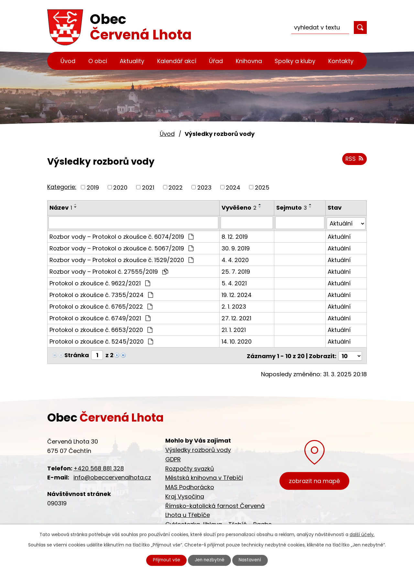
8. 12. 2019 (235, 236)
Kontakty (341, 61)
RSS (354, 159)
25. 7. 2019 (236, 271)
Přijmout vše (166, 560)
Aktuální (339, 236)
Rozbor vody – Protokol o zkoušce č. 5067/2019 (121, 247)
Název (60, 208)
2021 (148, 187)
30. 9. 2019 (236, 247)
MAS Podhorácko (189, 485)
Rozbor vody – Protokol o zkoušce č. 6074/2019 (121, 236)
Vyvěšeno (239, 208)
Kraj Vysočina (184, 494)
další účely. (362, 534)
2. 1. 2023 (234, 306)
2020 (120, 187)
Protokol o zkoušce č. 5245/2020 (101, 340)
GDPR (173, 457)
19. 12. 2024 (237, 294)
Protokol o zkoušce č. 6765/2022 (100, 306)
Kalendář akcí (176, 61)
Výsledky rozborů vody (198, 448)
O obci (97, 61)
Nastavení (251, 560)
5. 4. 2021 (234, 282)
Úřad (216, 61)
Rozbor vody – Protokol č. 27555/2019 (108, 271)
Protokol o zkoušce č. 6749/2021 (99, 317)
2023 (204, 187)
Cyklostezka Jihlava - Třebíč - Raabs (218, 523)
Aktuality (132, 61)
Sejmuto (292, 208)
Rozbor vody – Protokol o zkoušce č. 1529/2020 (121, 259)
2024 (233, 187)
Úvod (67, 61)
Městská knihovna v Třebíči (204, 476)
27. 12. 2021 (237, 317)
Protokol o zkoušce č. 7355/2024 (101, 294)
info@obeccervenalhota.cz (112, 476)
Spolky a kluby (295, 61)
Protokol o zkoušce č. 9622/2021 (99, 282)
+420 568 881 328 (98, 466)
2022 (176, 187)
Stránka (76, 354)
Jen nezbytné (209, 560)
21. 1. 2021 (234, 329)
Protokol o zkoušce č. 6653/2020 (100, 329)
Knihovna (249, 61)
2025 (262, 187)
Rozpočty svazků (189, 467)
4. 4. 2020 (235, 259)
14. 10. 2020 (237, 340)
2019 (93, 187)
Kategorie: (61, 187)
